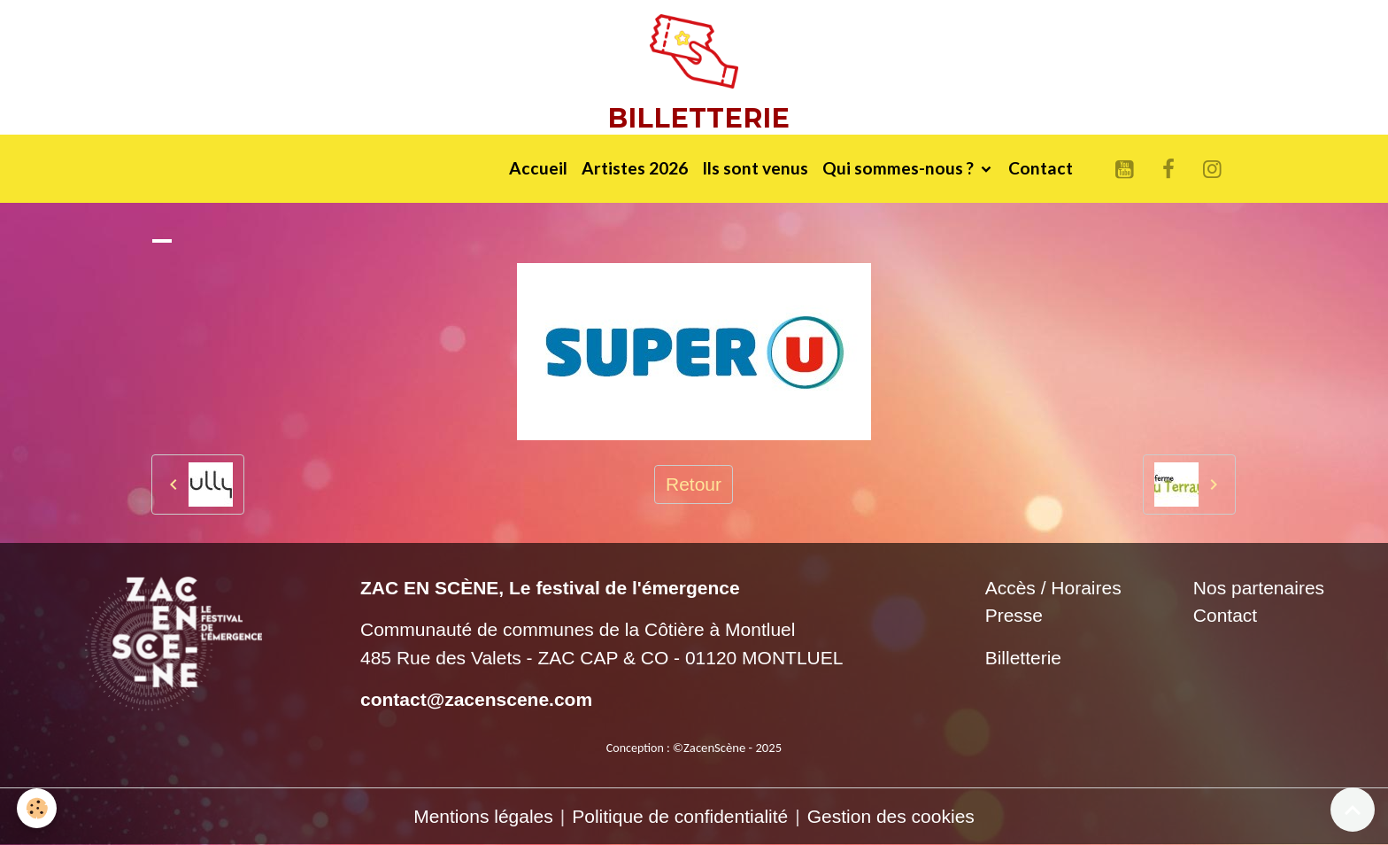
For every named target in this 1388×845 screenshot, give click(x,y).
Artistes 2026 (635, 168)
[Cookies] (38, 808)
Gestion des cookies (891, 816)
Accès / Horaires (1053, 588)
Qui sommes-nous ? (899, 168)
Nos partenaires (1258, 588)
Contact (1040, 168)
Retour (693, 484)
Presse (1014, 615)
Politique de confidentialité (680, 816)
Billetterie (1023, 657)
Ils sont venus (755, 168)
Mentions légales (483, 816)
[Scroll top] (1352, 809)
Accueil (538, 168)
